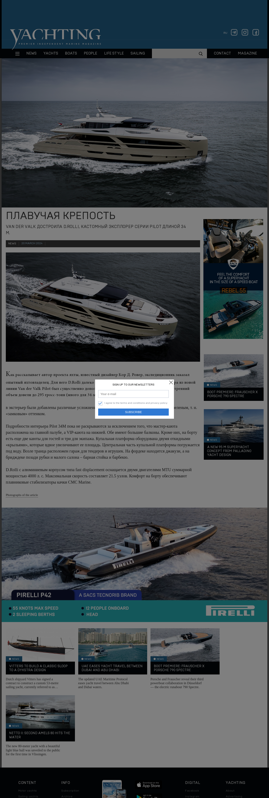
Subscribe (133, 412)
